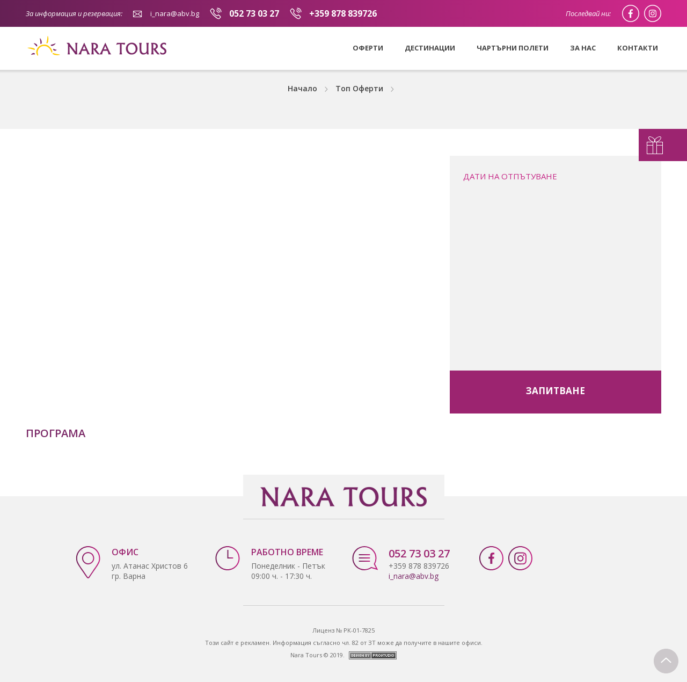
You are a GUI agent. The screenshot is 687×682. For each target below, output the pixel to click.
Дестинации (430, 48)
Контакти (637, 48)
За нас (583, 48)
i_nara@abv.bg (174, 13)
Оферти (368, 48)
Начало (302, 88)
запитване (555, 390)
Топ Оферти (359, 88)
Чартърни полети (513, 48)
